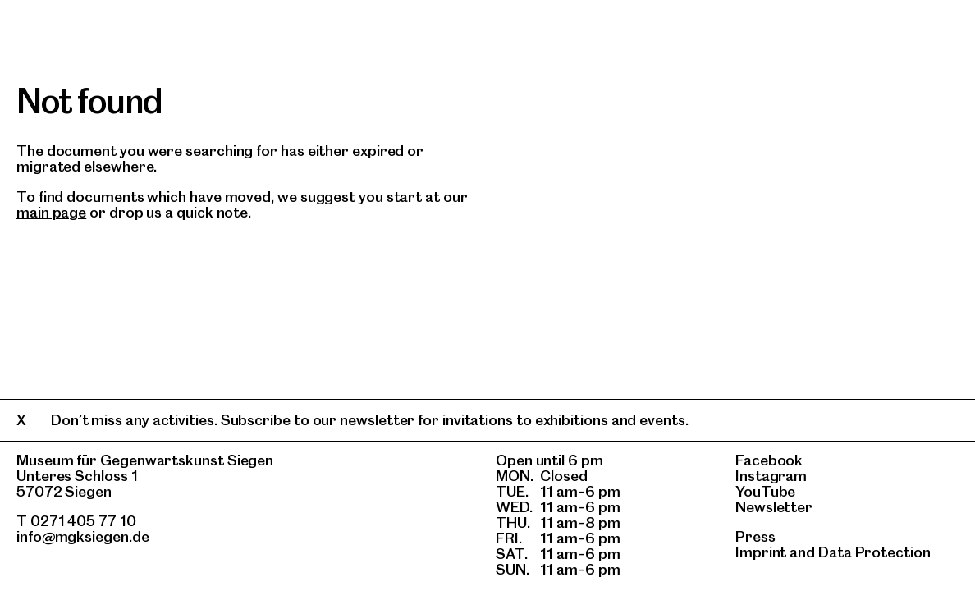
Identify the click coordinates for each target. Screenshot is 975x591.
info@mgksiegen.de (82, 536)
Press (755, 536)
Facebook (769, 460)
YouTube (765, 491)
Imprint (760, 552)
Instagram (771, 475)
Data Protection (874, 552)
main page (51, 212)
